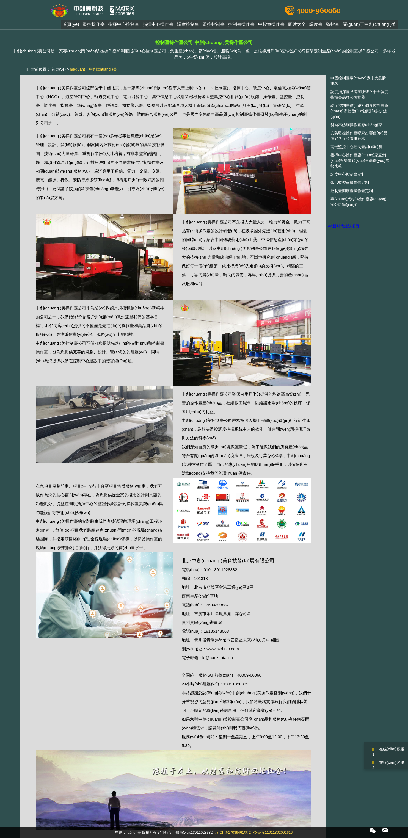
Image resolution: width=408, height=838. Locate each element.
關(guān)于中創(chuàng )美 (369, 25)
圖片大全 (297, 25)
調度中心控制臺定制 (347, 174)
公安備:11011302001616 (273, 832)
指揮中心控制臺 (123, 25)
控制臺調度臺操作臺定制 (351, 191)
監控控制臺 (214, 25)
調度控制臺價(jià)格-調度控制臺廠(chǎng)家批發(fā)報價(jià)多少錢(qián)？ (359, 111)
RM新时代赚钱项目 (342, 226)
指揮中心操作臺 (158, 25)
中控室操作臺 (271, 25)
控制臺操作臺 (241, 25)
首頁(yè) (71, 25)
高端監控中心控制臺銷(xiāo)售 (356, 147)
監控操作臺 (94, 25)
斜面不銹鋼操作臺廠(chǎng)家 (356, 125)
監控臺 (332, 25)
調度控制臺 (188, 25)
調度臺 (315, 25)
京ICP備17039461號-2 (233, 832)
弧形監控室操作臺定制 (349, 182)
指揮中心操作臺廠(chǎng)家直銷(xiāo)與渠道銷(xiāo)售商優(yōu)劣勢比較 (359, 160)
